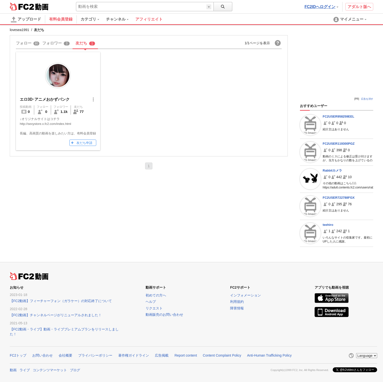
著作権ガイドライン (133, 355)
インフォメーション (245, 295)
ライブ (25, 370)
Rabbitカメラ (332, 170)
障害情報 (237, 308)
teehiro (328, 225)
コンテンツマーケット (50, 370)
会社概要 (65, 355)
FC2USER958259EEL (338, 116)
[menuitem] (93, 19)
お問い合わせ (42, 355)
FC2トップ (18, 355)
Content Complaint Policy (222, 355)
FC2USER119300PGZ (339, 143)
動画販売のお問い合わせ (164, 315)
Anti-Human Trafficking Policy (269, 355)
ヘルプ (151, 302)
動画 (13, 370)
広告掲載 (162, 355)
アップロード (26, 19)
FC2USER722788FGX (339, 197)
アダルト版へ (359, 7)
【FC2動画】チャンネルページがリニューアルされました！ (56, 315)
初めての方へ (156, 295)
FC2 (22, 6)
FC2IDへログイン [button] (321, 7)
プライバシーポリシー (95, 355)
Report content (185, 355)
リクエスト (154, 308)
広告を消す (367, 99)
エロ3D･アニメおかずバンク (45, 99)
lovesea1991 (19, 30)
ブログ (75, 370)
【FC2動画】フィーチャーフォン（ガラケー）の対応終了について (61, 301)
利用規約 (237, 302)
